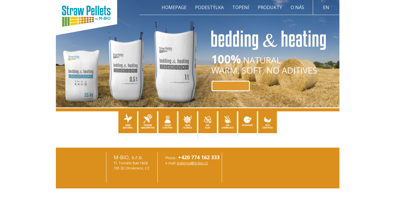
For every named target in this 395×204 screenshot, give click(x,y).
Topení (240, 7)
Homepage (174, 7)
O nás (297, 7)
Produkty (270, 7)
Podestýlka (209, 7)
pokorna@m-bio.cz (192, 163)
